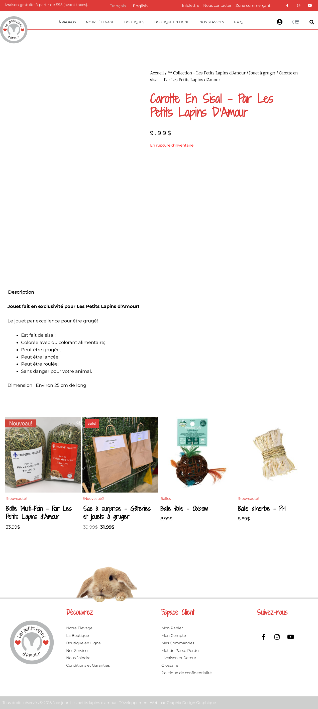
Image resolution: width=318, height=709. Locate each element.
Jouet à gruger (262, 72)
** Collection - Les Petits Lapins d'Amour (206, 72)
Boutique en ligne (171, 22)
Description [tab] (21, 292)
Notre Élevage (100, 22)
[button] (312, 22)
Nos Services (211, 22)
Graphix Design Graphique (191, 702)
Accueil (157, 72)
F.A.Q (238, 22)
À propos (67, 22)
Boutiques (134, 22)
